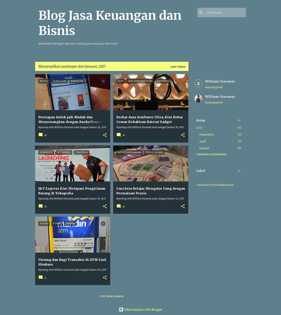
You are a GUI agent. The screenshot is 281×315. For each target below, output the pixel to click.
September (206, 134)
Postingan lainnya (111, 296)
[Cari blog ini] (225, 12)
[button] (104, 135)
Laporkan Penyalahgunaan (215, 185)
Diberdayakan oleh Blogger (140, 309)
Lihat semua (178, 67)
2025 (199, 127)
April (202, 141)
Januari (204, 148)
